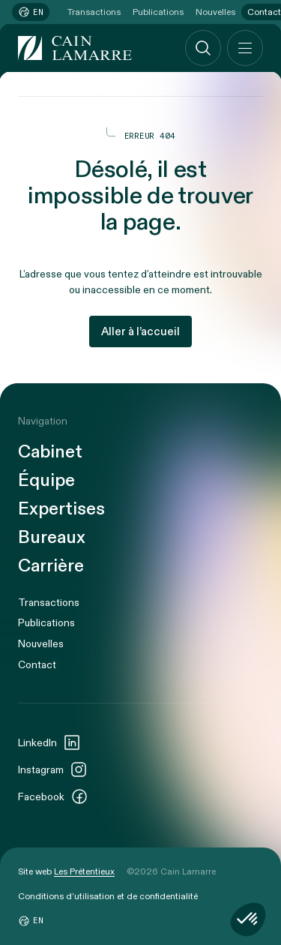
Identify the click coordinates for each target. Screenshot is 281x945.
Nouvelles (215, 12)
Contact (37, 665)
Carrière (51, 566)
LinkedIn (49, 743)
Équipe (46, 481)
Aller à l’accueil (140, 331)
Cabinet (50, 452)
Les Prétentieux (84, 872)
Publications (158, 12)
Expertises (61, 509)
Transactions (94, 12)
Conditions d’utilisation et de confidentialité (108, 896)
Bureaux (51, 537)
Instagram (53, 769)
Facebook (53, 797)
